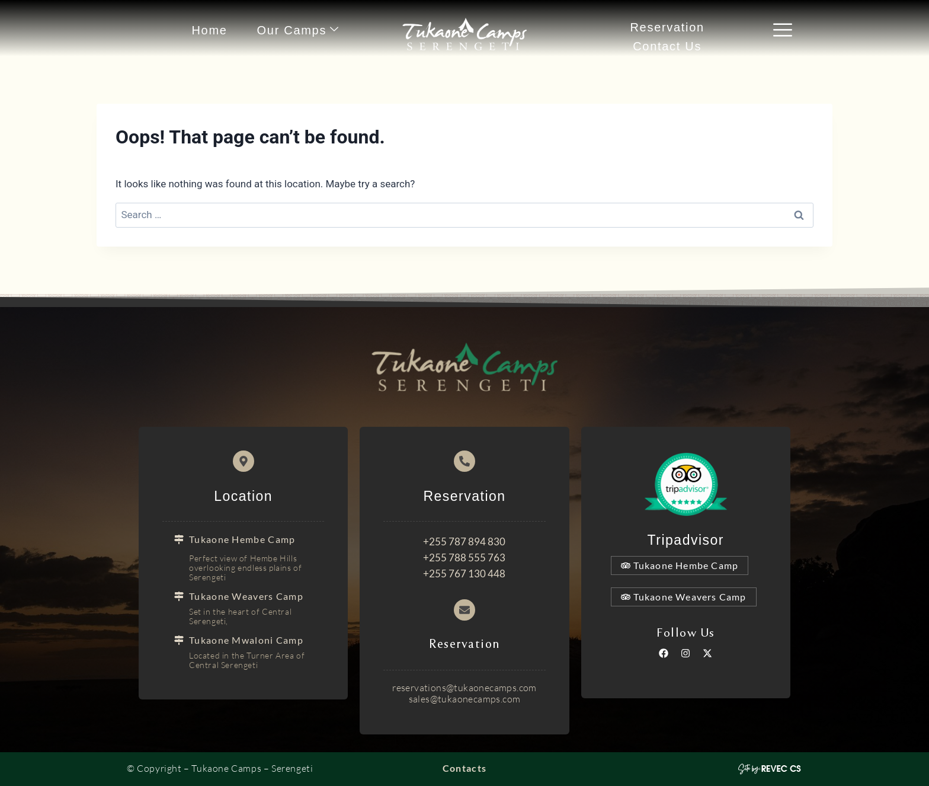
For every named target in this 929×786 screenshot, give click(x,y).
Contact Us (667, 46)
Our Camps (298, 29)
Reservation (667, 27)
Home (209, 30)
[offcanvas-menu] (782, 31)
